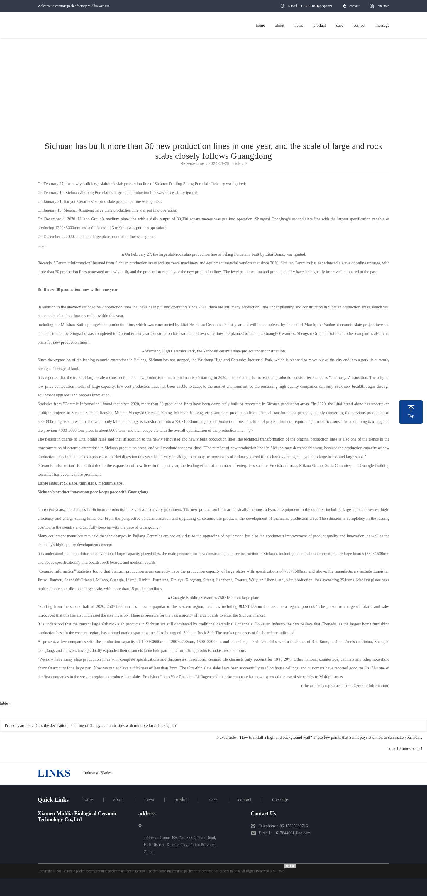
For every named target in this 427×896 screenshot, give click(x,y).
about (118, 799)
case (213, 799)
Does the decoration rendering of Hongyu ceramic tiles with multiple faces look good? (105, 725)
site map (383, 6)
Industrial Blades (97, 773)
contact (354, 6)
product (181, 799)
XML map (277, 871)
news (149, 799)
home (87, 799)
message (280, 799)
